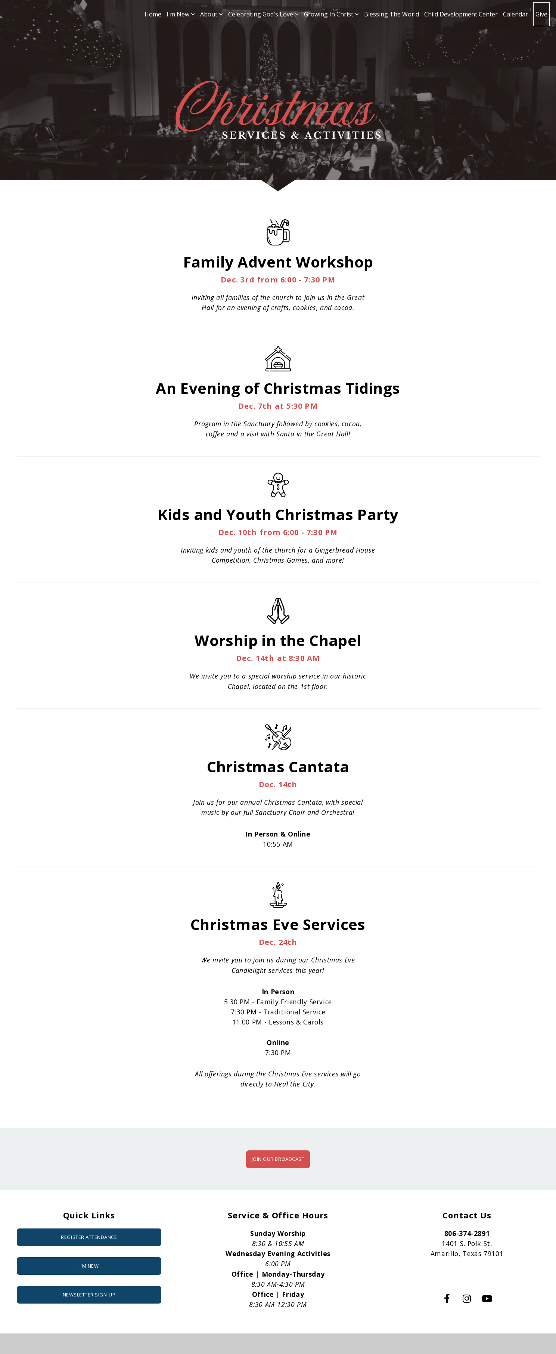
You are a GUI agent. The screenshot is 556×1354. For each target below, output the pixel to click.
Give (541, 14)
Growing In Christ (331, 14)
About (211, 14)
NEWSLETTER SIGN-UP (89, 1294)
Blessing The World (391, 14)
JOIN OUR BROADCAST (278, 1159)
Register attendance (89, 1237)
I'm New (181, 14)
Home (153, 14)
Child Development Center (461, 14)
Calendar (515, 14)
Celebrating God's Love (263, 14)
